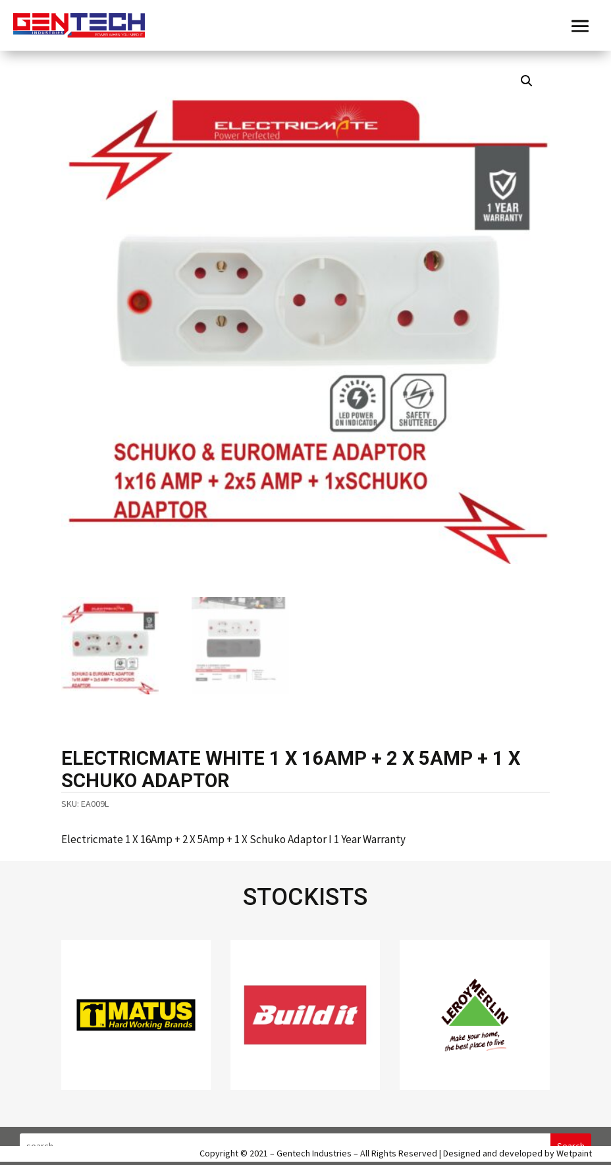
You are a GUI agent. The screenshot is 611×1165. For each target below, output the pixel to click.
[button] (527, 81)
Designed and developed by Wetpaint (517, 1153)
